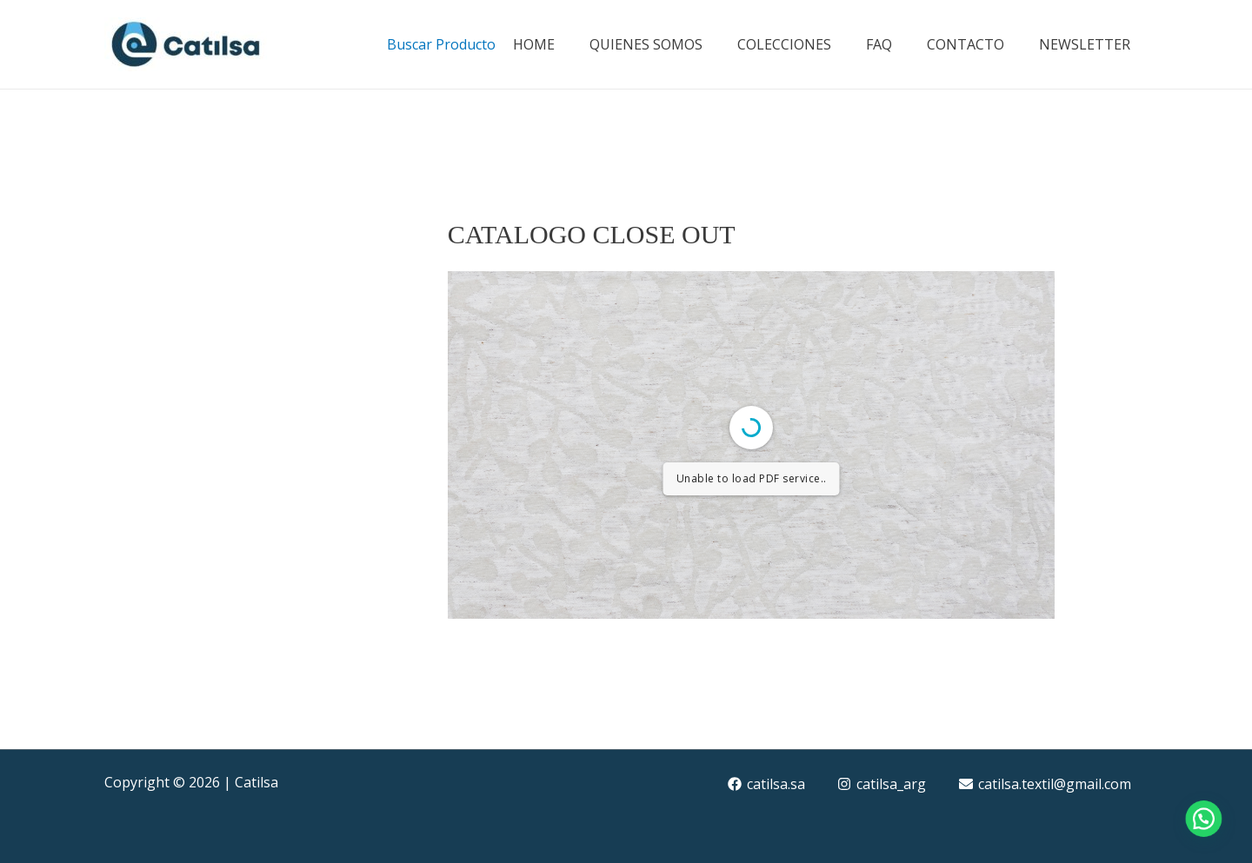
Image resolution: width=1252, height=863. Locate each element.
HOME (534, 44)
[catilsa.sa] (766, 784)
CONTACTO (965, 44)
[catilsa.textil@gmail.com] (1045, 784)
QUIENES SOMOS (646, 44)
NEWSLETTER (1084, 44)
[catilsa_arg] (882, 784)
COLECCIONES (784, 44)
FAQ (879, 44)
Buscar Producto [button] (441, 44)
